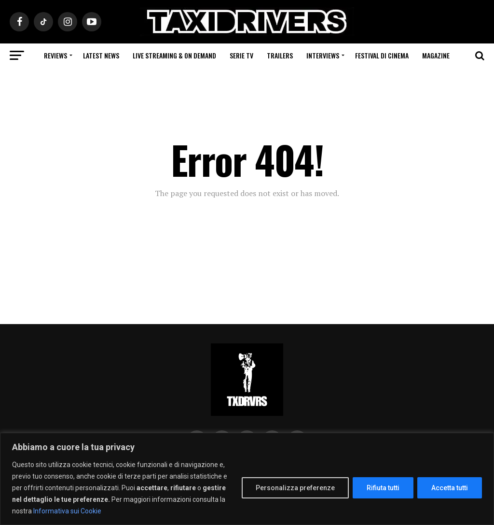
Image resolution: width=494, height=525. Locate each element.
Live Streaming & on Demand (174, 55)
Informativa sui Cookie (67, 511)
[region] (247, 479)
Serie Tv (241, 55)
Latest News (101, 55)
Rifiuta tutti (383, 488)
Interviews (322, 55)
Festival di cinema (382, 55)
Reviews (55, 55)
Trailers (280, 55)
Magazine (436, 55)
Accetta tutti (449, 488)
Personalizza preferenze (295, 488)
